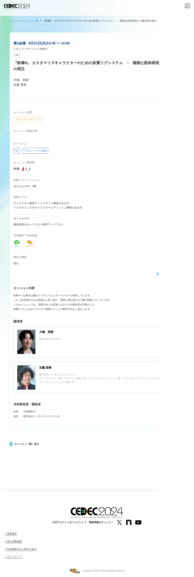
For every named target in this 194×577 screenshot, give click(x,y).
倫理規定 (12, 533)
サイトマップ (14, 556)
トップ (13, 20)
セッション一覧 (29, 20)
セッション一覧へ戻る (26, 444)
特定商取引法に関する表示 (22, 549)
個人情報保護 (14, 541)
